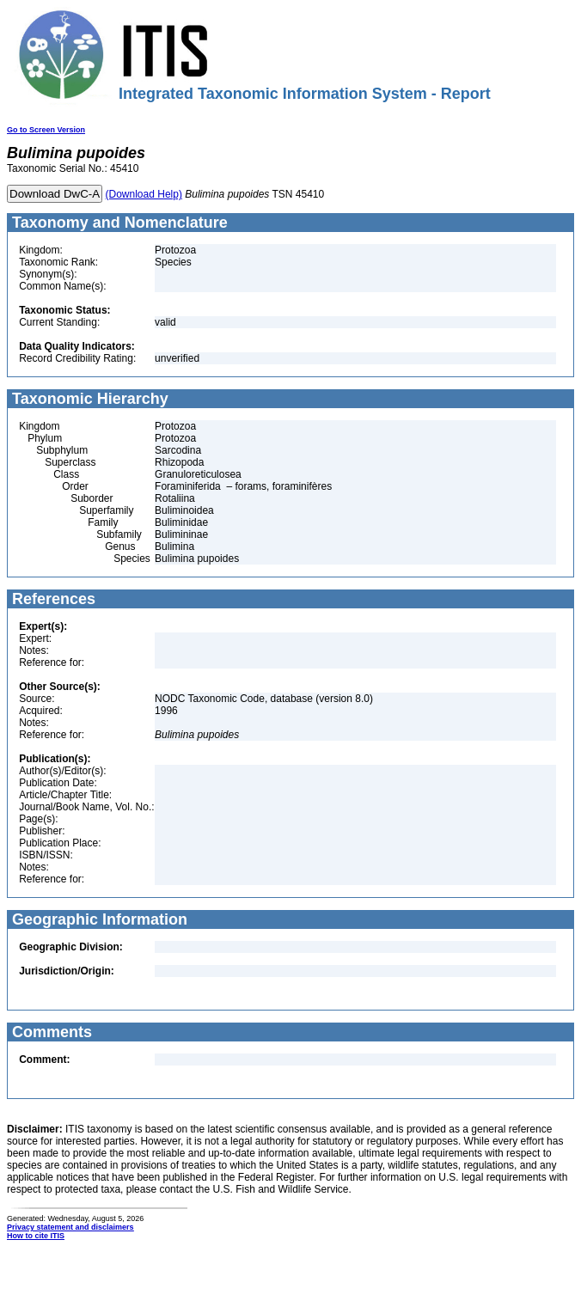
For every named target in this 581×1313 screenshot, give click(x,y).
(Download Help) (144, 194)
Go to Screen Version (46, 129)
